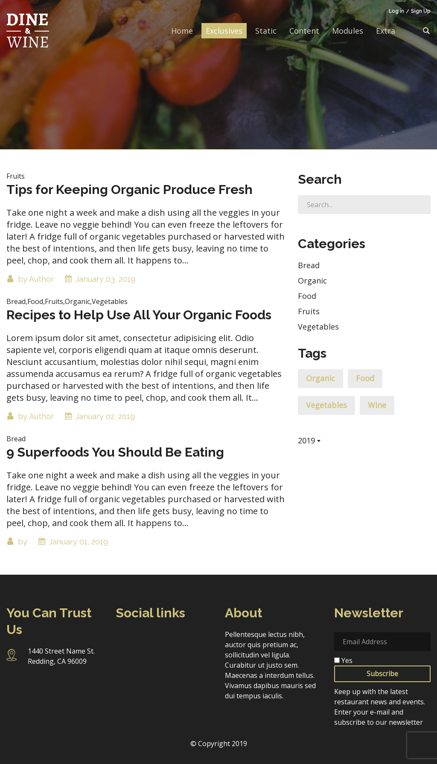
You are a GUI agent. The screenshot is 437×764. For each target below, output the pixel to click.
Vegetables (318, 326)
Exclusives (224, 31)
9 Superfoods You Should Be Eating (115, 452)
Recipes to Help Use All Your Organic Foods (138, 314)
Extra (385, 31)
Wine (377, 405)
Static (266, 31)
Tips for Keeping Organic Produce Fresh (129, 189)
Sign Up (421, 11)
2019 (306, 440)
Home (182, 31)
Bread (309, 265)
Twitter (170, 639)
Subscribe (382, 673)
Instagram (147, 639)
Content (304, 31)
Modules (347, 31)
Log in (396, 11)
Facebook (123, 639)
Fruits (309, 311)
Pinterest (123, 657)
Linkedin (192, 639)
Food (307, 296)
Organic (312, 280)
